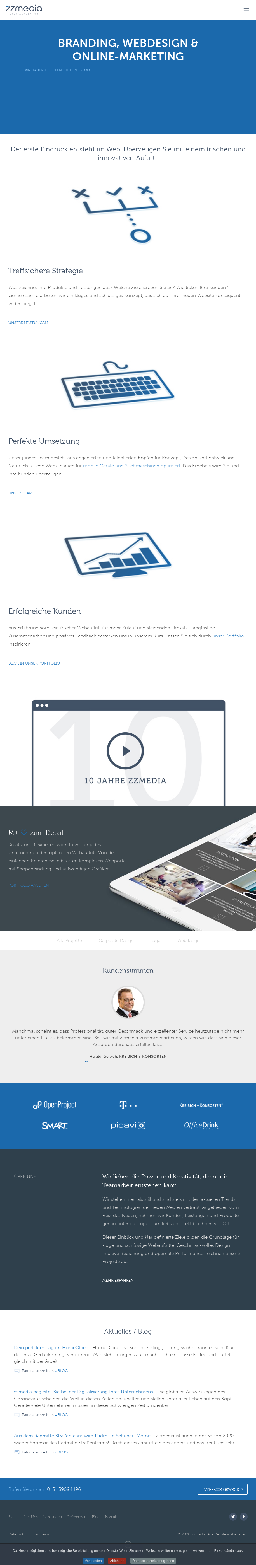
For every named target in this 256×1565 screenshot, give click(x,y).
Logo (155, 940)
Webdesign (188, 940)
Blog (63, 1370)
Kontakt (111, 1517)
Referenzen (76, 1517)
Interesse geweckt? (222, 1489)
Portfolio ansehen (28, 885)
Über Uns (30, 1517)
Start (12, 1517)
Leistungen (52, 1517)
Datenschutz (19, 1534)
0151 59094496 (64, 1489)
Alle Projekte (69, 940)
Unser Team (20, 493)
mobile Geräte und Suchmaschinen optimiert (131, 465)
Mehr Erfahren (118, 1280)
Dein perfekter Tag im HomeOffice (51, 1347)
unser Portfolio (228, 636)
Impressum (44, 1534)
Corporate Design (116, 940)
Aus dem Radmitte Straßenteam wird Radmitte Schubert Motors (82, 1435)
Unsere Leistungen (28, 322)
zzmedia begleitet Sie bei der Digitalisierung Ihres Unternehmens (83, 1391)
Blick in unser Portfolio (34, 663)
